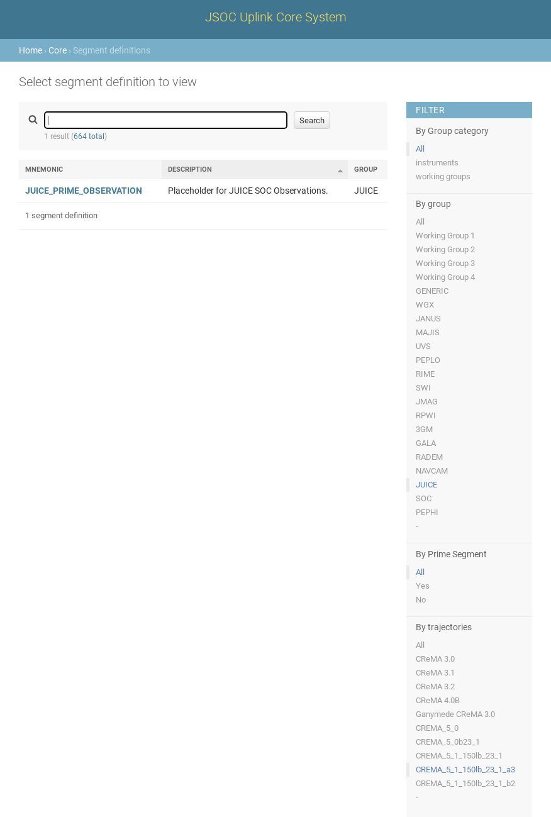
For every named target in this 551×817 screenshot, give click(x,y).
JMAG (427, 401)
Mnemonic (44, 169)
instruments (437, 162)
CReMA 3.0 (435, 659)
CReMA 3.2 (435, 686)
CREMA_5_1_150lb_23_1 (459, 755)
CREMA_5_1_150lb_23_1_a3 (465, 769)
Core (57, 50)
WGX (425, 304)
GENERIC (432, 291)
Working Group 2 (445, 249)
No (421, 599)
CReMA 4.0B (438, 700)
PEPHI (427, 512)
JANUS (428, 318)
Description (190, 169)
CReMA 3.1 (435, 672)
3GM (424, 429)
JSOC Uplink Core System (276, 17)
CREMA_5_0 (437, 728)
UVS (423, 346)
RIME (425, 374)
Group (365, 169)
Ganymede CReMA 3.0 (455, 714)
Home (30, 50)
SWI (423, 387)
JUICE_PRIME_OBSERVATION (83, 191)
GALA (426, 443)
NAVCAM (432, 470)
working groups (443, 176)
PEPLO (428, 360)
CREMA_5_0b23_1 (448, 742)
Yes (423, 586)
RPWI (426, 415)
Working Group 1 (445, 235)
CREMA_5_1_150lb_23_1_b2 (465, 783)
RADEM (429, 457)
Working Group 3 (445, 263)
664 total (89, 136)
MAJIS (428, 332)
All (420, 148)
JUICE (426, 484)
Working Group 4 (445, 277)
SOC (423, 498)
